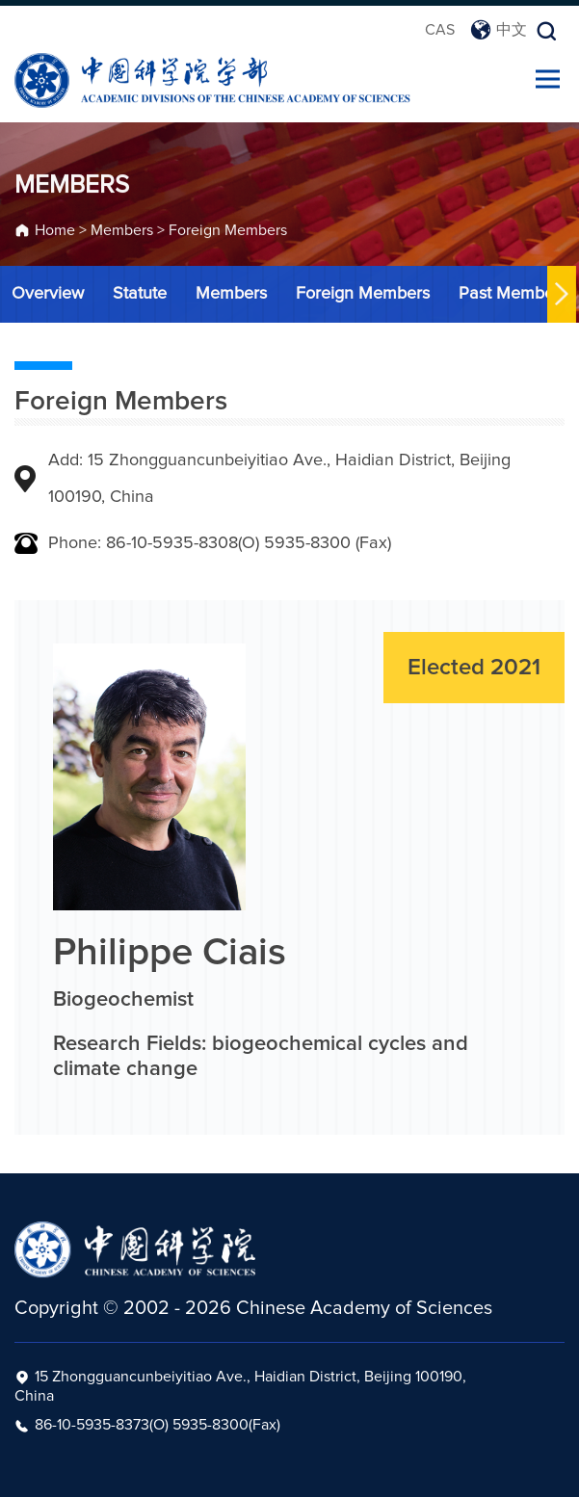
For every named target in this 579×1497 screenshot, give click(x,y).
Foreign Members (228, 233)
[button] (558, 294)
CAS (440, 30)
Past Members (510, 293)
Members (122, 233)
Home (55, 233)
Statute (137, 293)
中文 (498, 30)
